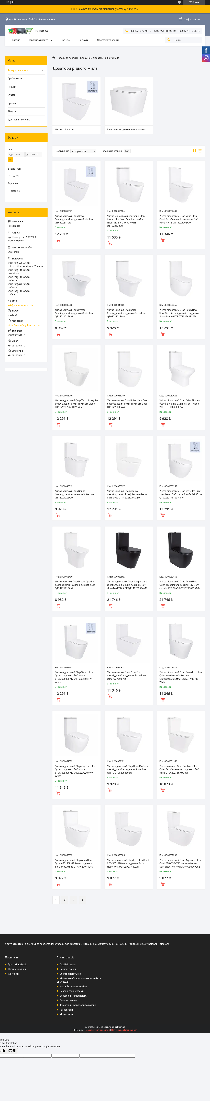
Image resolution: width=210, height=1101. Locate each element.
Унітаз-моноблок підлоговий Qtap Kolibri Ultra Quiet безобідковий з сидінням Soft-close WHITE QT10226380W (126, 221)
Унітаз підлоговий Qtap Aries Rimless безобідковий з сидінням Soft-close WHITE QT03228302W (179, 403)
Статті (11, 95)
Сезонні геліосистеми (72, 991)
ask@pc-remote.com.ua (20, 305)
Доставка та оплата (108, 40)
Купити (58, 239)
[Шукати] (169, 40)
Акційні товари (68, 964)
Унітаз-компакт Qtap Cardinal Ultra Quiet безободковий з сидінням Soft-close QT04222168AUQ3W (179, 769)
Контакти (83, 40)
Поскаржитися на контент (97, 1030)
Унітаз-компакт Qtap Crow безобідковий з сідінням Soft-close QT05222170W (74, 219)
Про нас (65, 40)
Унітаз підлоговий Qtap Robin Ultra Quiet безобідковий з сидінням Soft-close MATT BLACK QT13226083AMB (179, 585)
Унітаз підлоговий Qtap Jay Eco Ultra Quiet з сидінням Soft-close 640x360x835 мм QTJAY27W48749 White (75, 771)
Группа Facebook (17, 964)
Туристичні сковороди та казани (78, 1005)
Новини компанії (17, 969)
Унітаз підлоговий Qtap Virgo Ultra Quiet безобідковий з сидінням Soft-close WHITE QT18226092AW (179, 219)
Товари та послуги (39, 40)
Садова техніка (68, 1000)
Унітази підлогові (64, 129)
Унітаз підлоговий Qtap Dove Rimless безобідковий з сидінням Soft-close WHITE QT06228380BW (127, 769)
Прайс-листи (15, 78)
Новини (12, 86)
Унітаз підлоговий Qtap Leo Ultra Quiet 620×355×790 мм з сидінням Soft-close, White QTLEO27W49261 (128, 863)
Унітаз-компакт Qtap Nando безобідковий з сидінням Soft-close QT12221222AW (74, 494)
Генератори (66, 1009)
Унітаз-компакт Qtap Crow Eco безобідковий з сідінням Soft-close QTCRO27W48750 (126, 675)
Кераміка (85, 58)
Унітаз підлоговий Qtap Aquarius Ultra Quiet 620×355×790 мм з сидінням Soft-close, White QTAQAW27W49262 (180, 863)
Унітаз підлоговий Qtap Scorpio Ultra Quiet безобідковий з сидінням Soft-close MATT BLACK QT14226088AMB (127, 585)
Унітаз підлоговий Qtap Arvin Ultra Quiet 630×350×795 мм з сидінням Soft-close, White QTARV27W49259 (74, 863)
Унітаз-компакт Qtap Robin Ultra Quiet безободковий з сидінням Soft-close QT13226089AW (127, 403)
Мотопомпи (66, 1014)
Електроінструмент (70, 973)
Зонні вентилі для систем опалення (126, 129)
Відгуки (12, 111)
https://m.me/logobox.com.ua (24, 325)
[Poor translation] (12, 1051)
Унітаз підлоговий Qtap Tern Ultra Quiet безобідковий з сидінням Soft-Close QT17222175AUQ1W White (76, 403)
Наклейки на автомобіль (73, 986)
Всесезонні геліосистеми (73, 995)
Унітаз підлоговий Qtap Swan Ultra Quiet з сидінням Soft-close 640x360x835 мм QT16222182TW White (74, 677)
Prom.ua (121, 1027)
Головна (15, 40)
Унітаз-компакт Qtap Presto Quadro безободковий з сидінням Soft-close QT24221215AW (75, 585)
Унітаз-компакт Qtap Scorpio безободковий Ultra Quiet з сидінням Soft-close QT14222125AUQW (127, 494)
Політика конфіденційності (124, 1030)
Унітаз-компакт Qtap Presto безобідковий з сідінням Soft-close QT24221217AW (74, 313)
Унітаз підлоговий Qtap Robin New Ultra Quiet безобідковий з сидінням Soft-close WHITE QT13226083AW (179, 313)
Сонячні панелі (68, 969)
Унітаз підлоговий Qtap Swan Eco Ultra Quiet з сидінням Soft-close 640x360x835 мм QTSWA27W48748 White (180, 677)
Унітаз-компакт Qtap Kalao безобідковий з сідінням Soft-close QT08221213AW (126, 313)
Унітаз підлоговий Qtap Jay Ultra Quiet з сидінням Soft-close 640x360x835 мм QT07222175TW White (180, 494)
